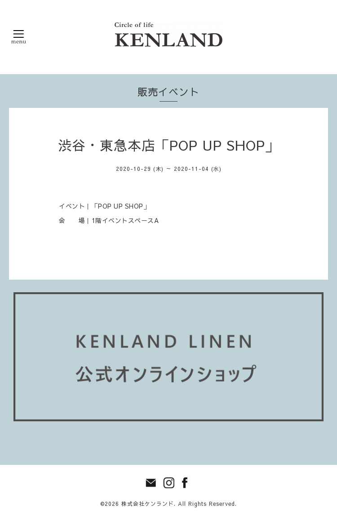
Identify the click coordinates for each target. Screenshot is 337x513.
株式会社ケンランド (147, 503)
